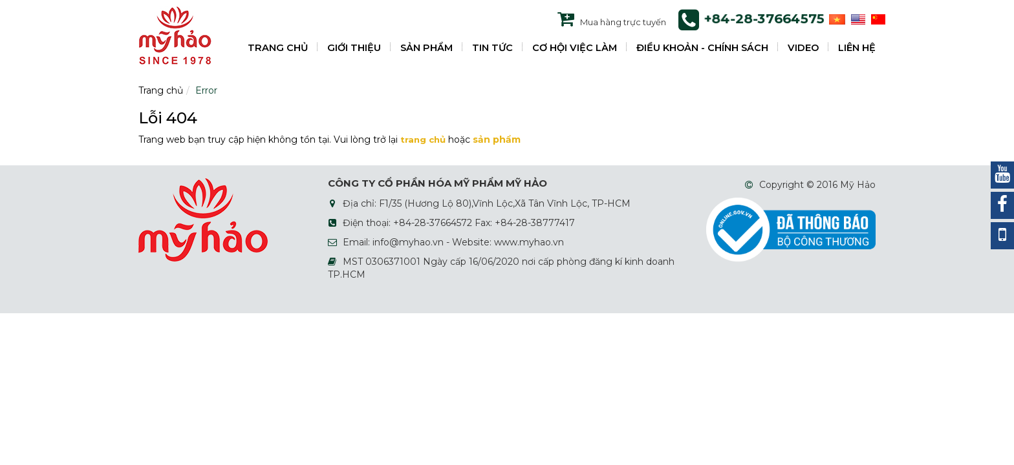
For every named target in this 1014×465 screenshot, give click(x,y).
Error (206, 90)
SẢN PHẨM (426, 48)
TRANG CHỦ (278, 48)
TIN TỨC (492, 48)
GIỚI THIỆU (354, 48)
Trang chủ (160, 90)
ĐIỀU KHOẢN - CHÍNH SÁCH (702, 48)
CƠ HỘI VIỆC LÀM (574, 48)
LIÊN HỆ (857, 48)
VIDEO (803, 48)
